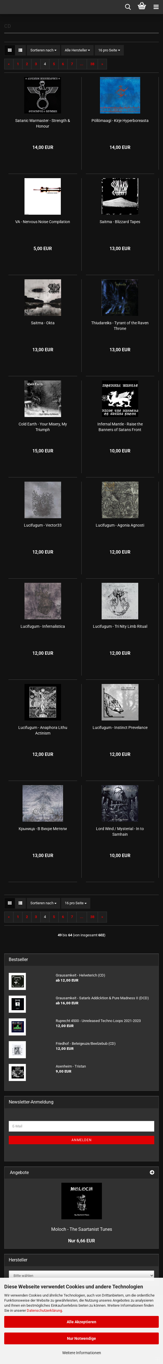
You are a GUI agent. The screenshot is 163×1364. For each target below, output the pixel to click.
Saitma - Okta (43, 323)
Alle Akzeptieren (81, 1322)
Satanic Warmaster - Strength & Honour (42, 123)
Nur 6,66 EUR (81, 1240)
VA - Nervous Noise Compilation (42, 221)
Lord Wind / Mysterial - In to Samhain (120, 831)
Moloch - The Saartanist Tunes (81, 1229)
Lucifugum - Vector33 (43, 525)
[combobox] (43, 50)
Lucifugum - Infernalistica (43, 626)
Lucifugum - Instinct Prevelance (120, 727)
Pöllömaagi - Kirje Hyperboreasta (120, 120)
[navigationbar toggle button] (156, 7)
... (81, 64)
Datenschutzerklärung (44, 1310)
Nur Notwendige (81, 1338)
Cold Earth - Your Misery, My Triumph (43, 427)
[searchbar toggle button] (128, 7)
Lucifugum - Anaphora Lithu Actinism (42, 730)
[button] (9, 50)
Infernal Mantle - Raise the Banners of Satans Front (120, 427)
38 (92, 64)
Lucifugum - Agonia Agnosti (120, 525)
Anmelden (82, 1140)
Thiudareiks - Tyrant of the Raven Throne (120, 326)
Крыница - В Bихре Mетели (43, 828)
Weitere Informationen (81, 1353)
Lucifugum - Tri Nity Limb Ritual (120, 626)
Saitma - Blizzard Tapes (120, 221)
